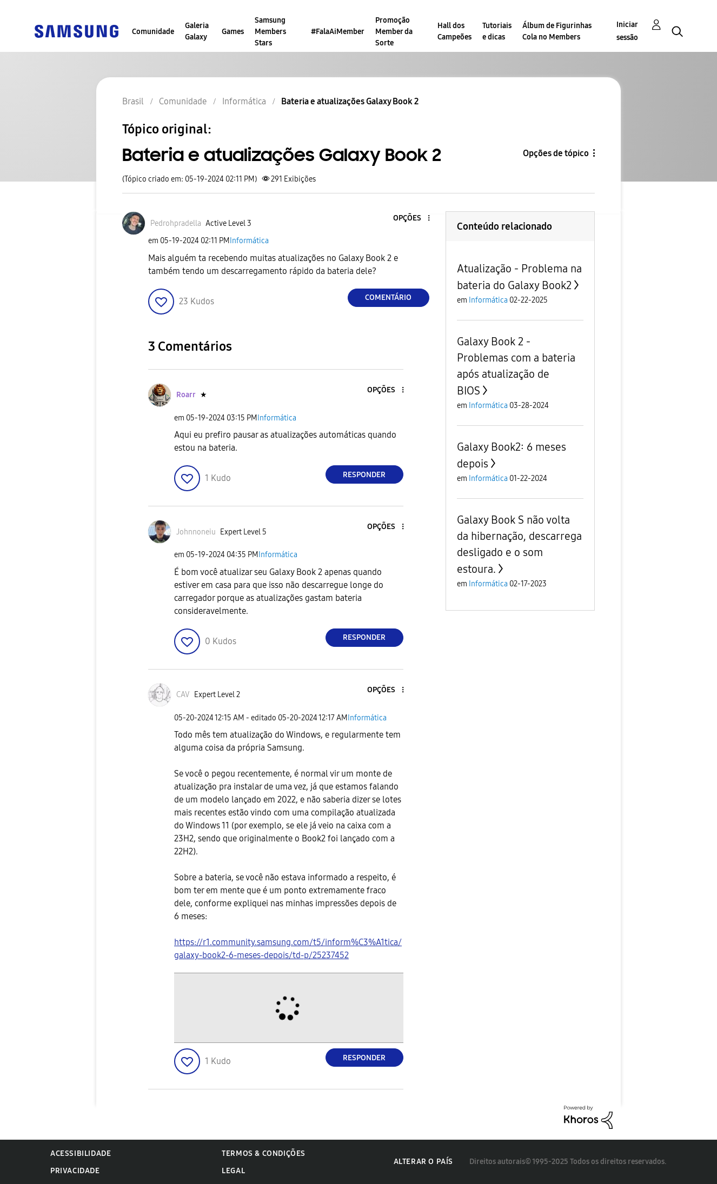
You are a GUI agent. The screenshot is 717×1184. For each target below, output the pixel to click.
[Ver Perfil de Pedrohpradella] (175, 223)
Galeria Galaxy (197, 31)
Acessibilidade (80, 1153)
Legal (233, 1170)
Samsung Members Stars (270, 32)
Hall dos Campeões (454, 31)
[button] (410, 218)
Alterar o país (423, 1161)
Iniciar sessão (627, 31)
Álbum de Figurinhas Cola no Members (557, 31)
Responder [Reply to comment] (364, 474)
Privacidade (75, 1170)
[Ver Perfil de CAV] (183, 694)
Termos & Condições (264, 1153)
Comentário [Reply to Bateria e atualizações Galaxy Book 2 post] (388, 297)
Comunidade (153, 31)
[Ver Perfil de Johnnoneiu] (196, 532)
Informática (249, 240)
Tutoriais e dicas (497, 31)
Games (233, 31)
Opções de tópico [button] (556, 153)
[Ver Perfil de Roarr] (186, 394)
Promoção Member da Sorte (394, 32)
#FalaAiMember (337, 31)
